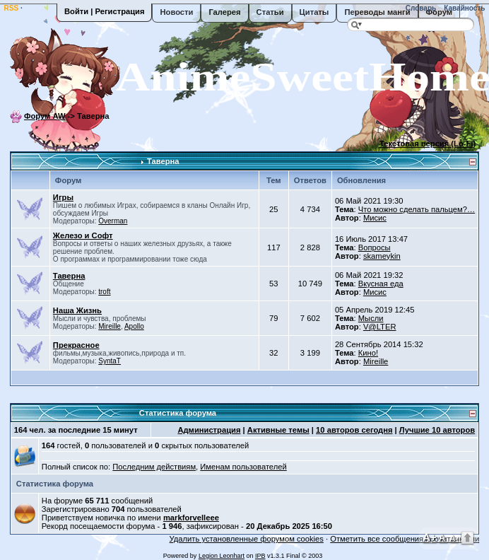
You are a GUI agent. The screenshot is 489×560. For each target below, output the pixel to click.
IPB (260, 555)
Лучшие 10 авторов (437, 430)
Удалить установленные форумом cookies (247, 539)
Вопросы (374, 247)
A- (453, 538)
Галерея (224, 12)
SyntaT (109, 361)
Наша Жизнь (77, 310)
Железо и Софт (83, 235)
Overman (112, 221)
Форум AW (45, 116)
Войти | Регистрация (104, 11)
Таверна (163, 161)
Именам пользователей (243, 466)
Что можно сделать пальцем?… (416, 209)
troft (104, 292)
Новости (176, 12)
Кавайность (463, 8)
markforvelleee (191, 517)
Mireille (109, 326)
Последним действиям (154, 466)
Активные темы (278, 430)
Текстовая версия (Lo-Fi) (427, 143)
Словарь (419, 8)
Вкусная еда (380, 283)
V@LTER (379, 326)
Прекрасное (76, 345)
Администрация (208, 430)
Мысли (371, 318)
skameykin (382, 256)
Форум (439, 12)
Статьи (270, 12)
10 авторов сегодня (354, 430)
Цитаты (314, 12)
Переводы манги (377, 12)
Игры (63, 197)
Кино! (368, 353)
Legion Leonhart (222, 555)
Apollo (134, 326)
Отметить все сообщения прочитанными (404, 539)
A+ (430, 537)
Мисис (375, 218)
